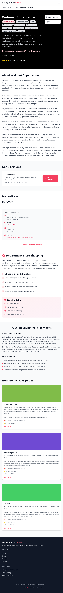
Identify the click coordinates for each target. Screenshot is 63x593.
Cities (9, 8)
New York (15, 8)
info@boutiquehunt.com (10, 570)
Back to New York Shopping (31, 244)
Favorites (5, 562)
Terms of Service (7, 576)
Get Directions (49, 178)
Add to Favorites (52, 17)
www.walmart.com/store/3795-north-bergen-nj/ (21, 51)
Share (49, 22)
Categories (5, 559)
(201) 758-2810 (9, 56)
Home (4, 8)
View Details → (8, 426)
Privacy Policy (6, 573)
